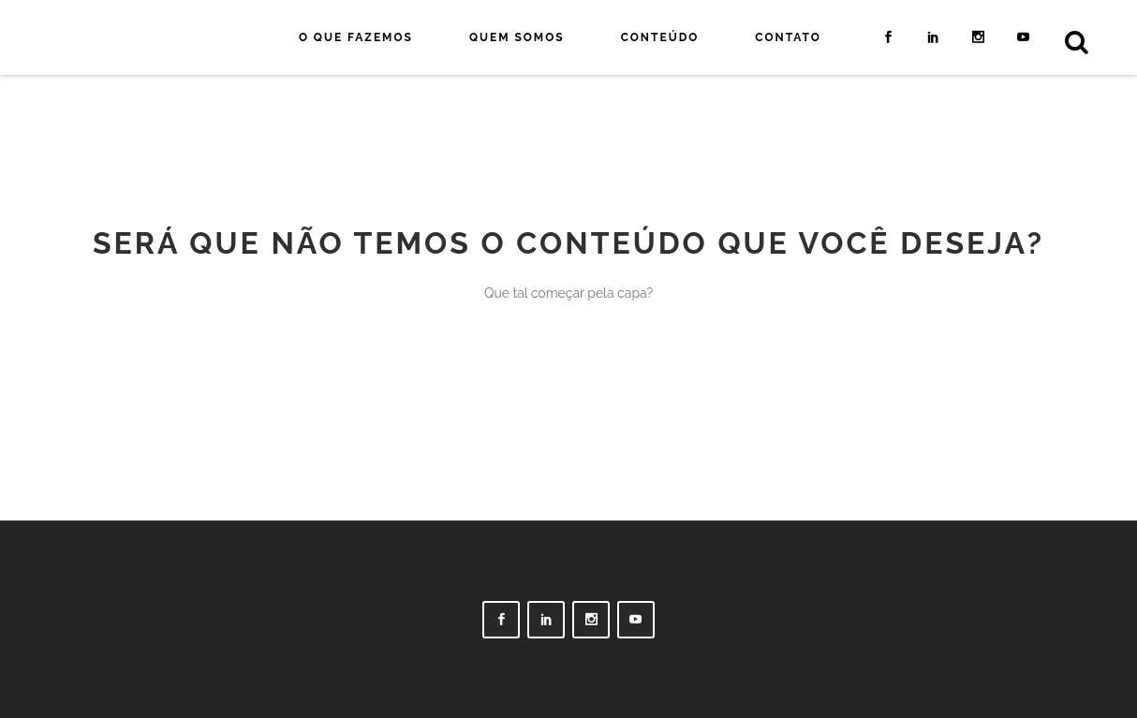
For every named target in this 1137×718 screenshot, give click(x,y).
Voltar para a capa (568, 381)
